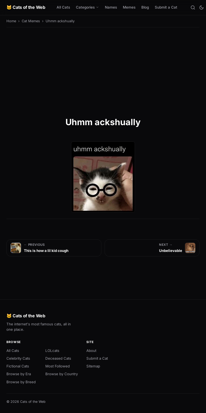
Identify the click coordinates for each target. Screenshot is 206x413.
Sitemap (93, 366)
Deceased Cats (58, 358)
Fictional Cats (17, 366)
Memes (129, 7)
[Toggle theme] (201, 7)
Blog (145, 7)
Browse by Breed (21, 382)
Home (11, 21)
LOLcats (52, 350)
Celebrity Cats (18, 358)
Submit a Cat (166, 7)
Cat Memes (31, 21)
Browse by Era (18, 374)
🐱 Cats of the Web (25, 7)
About (91, 350)
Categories (87, 7)
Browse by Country (61, 374)
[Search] (193, 7)
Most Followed (57, 366)
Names (111, 7)
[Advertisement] (103, 71)
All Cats (63, 7)
